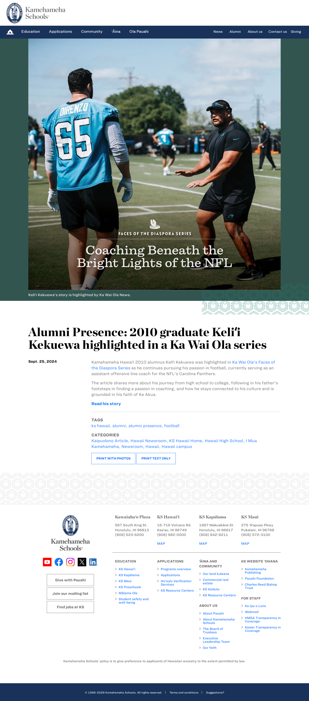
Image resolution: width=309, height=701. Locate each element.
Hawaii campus (177, 446)
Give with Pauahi (70, 580)
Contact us (277, 32)
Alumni (235, 32)
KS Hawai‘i (127, 569)
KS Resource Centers (177, 590)
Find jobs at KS (70, 607)
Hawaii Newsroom (148, 440)
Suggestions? (215, 692)
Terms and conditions (184, 692)
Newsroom (132, 446)
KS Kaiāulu (211, 589)
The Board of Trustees (213, 630)
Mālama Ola (128, 593)
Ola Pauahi (138, 31)
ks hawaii (100, 426)
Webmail (252, 612)
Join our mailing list (70, 593)
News (218, 32)
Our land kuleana (216, 574)
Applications (60, 31)
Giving (296, 32)
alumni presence (145, 426)
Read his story (106, 403)
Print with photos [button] (113, 458)
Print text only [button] (156, 458)
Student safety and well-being (133, 600)
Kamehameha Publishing (256, 570)
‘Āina (116, 31)
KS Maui (125, 581)
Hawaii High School (224, 440)
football (171, 426)
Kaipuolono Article (109, 440)
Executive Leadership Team (216, 639)
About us (255, 32)
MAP (161, 543)
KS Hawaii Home (185, 440)
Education (30, 31)
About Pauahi (213, 613)
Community (92, 31)
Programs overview (176, 569)
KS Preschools (130, 587)
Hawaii (152, 446)
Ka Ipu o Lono (255, 606)
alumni (119, 426)
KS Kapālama (129, 575)
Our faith (210, 647)
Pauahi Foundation (259, 578)
